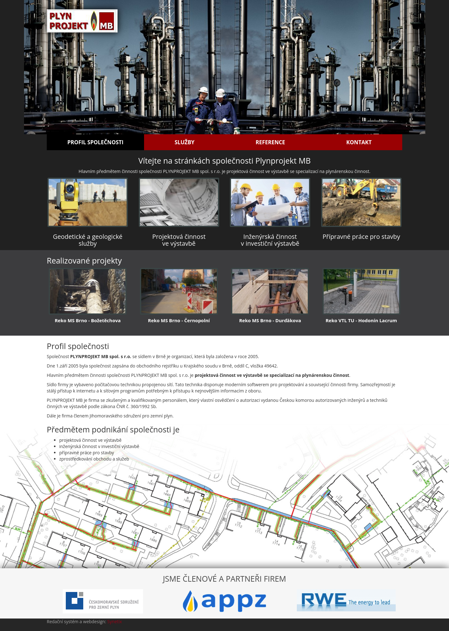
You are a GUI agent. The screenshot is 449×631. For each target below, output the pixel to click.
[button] (54, 67)
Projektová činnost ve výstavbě (179, 240)
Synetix (114, 621)
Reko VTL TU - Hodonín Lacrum (361, 320)
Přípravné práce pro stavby (361, 236)
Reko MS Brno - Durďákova (270, 320)
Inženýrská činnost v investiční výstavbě (270, 240)
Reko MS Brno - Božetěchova (88, 320)
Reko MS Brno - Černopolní (179, 320)
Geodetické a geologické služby (88, 240)
